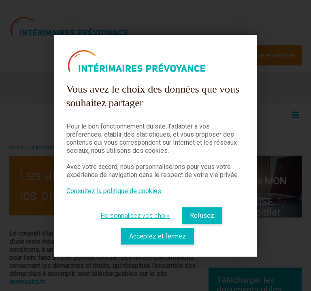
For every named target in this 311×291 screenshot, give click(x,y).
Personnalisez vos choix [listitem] (135, 215)
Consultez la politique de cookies (113, 191)
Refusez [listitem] (202, 215)
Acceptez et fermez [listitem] (157, 236)
